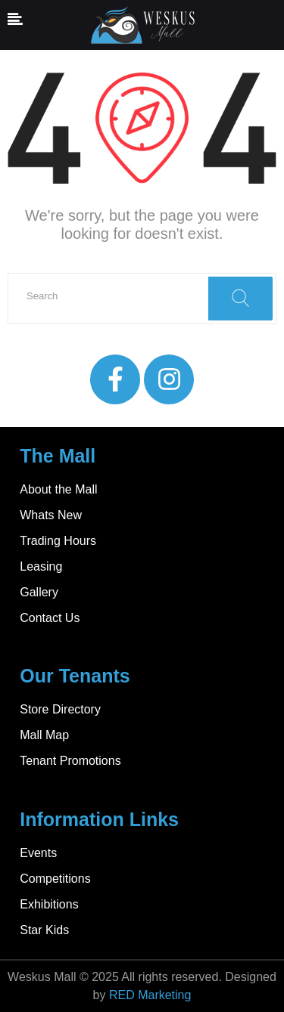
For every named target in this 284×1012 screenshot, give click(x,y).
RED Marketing (150, 995)
